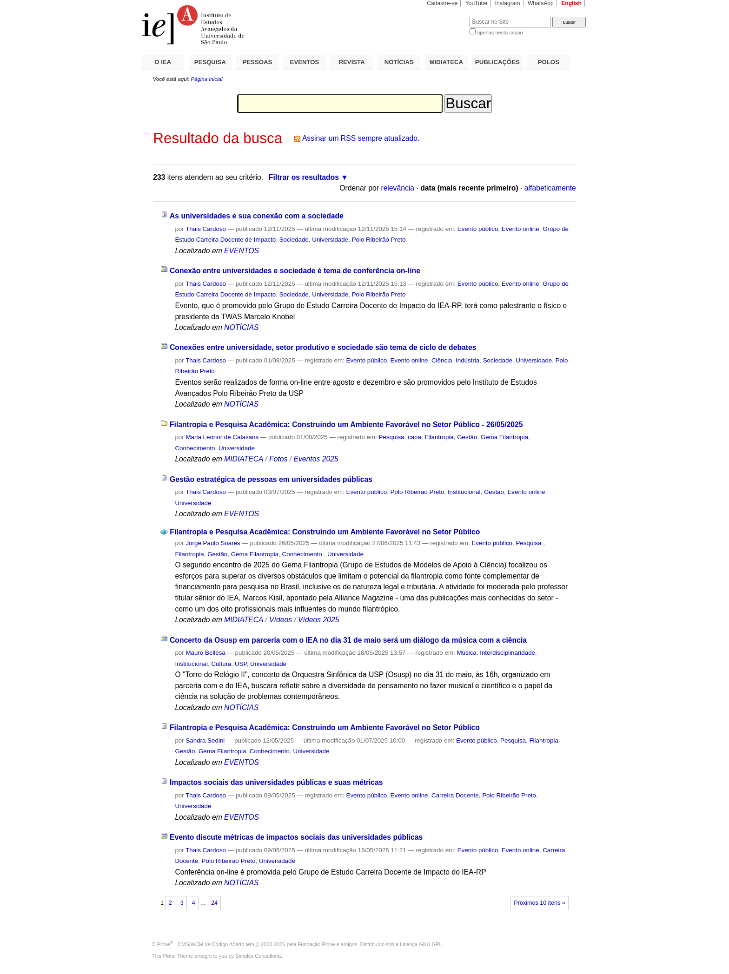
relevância (397, 188)
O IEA (162, 62)
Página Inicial (206, 79)
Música (466, 652)
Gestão (467, 437)
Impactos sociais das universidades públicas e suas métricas (276, 782)
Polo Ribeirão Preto (379, 239)
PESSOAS (257, 62)
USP (241, 663)
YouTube (476, 3)
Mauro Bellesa (205, 652)
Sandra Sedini (205, 740)
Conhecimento (195, 448)
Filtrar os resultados (304, 177)
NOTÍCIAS (399, 62)
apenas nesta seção (500, 32)
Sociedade (294, 239)
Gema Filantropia (504, 437)
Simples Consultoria (258, 956)
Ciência (441, 360)
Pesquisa (391, 437)
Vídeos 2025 (318, 620)
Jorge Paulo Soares (213, 543)
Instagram (507, 3)
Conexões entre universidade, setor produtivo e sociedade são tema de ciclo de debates (323, 347)
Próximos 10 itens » (539, 903)
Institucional (464, 491)
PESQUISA (210, 62)
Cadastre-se (442, 3)
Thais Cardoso (206, 228)
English (571, 3)
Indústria (467, 360)
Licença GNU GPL (421, 944)
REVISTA (352, 62)
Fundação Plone (316, 944)
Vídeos (280, 620)
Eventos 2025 (315, 459)
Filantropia (438, 437)
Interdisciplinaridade (507, 652)
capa (414, 437)
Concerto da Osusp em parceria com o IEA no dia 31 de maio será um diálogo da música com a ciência (348, 640)
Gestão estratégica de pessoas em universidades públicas (271, 479)
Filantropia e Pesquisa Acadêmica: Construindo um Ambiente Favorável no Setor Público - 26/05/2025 (346, 424)
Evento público (477, 228)
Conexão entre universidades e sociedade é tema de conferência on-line (295, 271)
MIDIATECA (446, 62)
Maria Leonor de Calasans (222, 437)
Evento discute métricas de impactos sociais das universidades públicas (296, 837)
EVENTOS (304, 62)
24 (214, 903)
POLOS (548, 62)
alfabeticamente (550, 188)
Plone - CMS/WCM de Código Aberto (201, 944)
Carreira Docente (455, 795)
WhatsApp (541, 3)
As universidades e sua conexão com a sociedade (257, 216)
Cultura (221, 663)
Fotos (278, 459)
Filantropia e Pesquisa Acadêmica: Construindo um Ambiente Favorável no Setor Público (325, 532)
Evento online (520, 228)
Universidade (330, 239)
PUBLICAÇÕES (497, 62)
